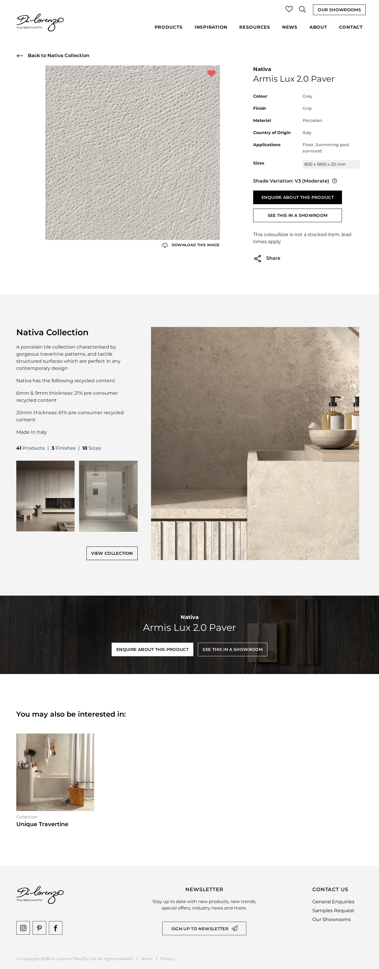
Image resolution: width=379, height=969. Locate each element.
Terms (146, 959)
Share (266, 258)
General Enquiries (333, 901)
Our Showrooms (339, 9)
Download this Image (191, 245)
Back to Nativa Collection (52, 55)
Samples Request (333, 910)
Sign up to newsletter (199, 928)
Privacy (167, 959)
